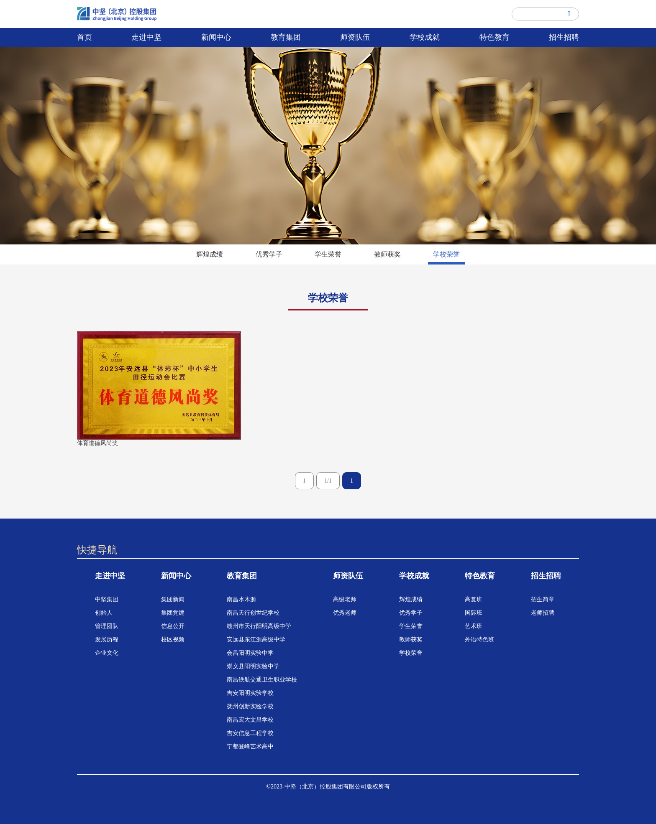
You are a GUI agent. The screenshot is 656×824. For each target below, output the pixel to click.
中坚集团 (106, 599)
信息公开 (172, 626)
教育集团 (286, 37)
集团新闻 (172, 599)
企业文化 (106, 653)
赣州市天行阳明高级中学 (259, 626)
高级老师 (344, 599)
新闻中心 (216, 37)
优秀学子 (269, 254)
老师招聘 (542, 613)
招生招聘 (564, 37)
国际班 (473, 613)
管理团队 (106, 626)
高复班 (473, 599)
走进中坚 (146, 37)
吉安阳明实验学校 (250, 693)
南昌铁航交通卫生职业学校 (262, 679)
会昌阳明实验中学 (250, 653)
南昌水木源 (241, 599)
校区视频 (172, 639)
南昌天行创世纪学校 (253, 613)
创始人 (104, 613)
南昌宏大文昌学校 (250, 720)
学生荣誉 (328, 254)
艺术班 (473, 626)
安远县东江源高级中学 (256, 639)
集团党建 (172, 613)
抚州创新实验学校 (250, 706)
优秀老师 (344, 613)
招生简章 (542, 599)
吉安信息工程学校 (250, 733)
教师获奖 (387, 254)
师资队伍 (355, 37)
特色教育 (494, 37)
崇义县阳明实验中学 (253, 666)
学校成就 (425, 37)
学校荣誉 (446, 254)
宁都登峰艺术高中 (250, 746)
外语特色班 (479, 639)
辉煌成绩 (209, 254)
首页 (84, 37)
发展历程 (106, 639)
